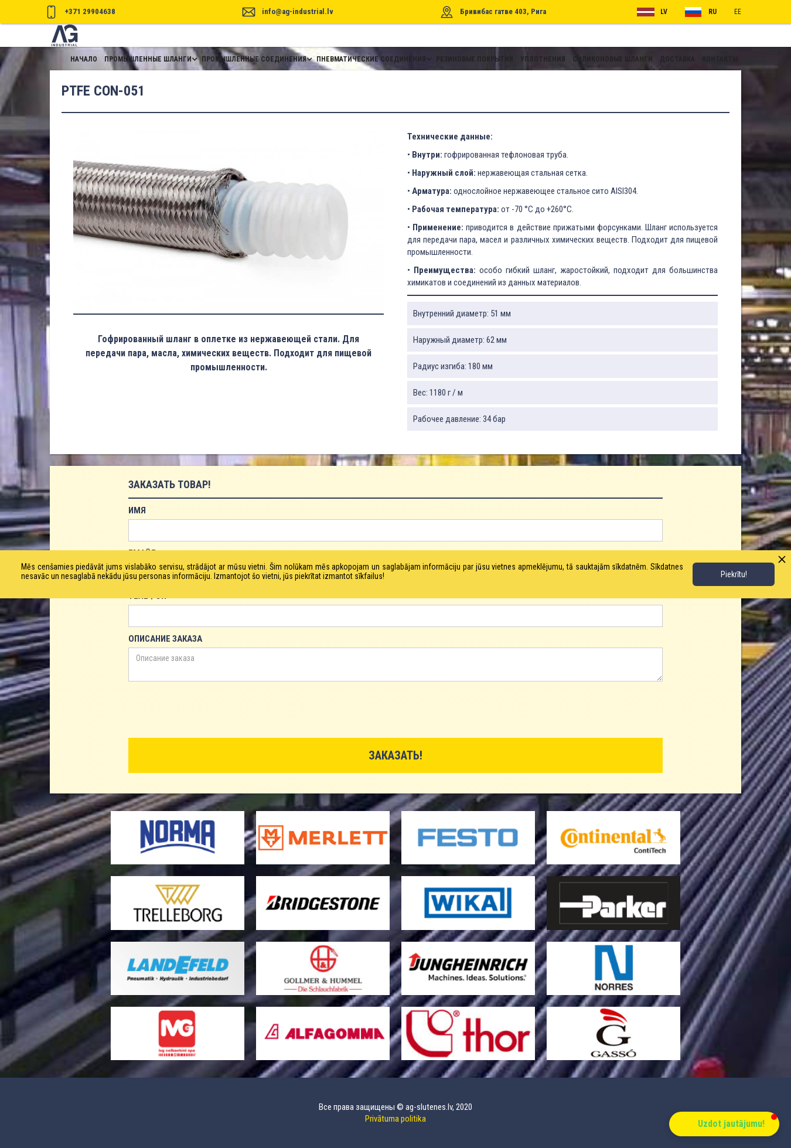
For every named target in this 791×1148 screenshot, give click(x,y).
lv (663, 12)
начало (83, 59)
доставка (677, 59)
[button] (149, 59)
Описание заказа (165, 638)
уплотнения (542, 59)
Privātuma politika (395, 1118)
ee (737, 12)
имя (137, 510)
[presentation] (217, 710)
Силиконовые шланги (612, 59)
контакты (720, 59)
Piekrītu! (734, 574)
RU (712, 12)
